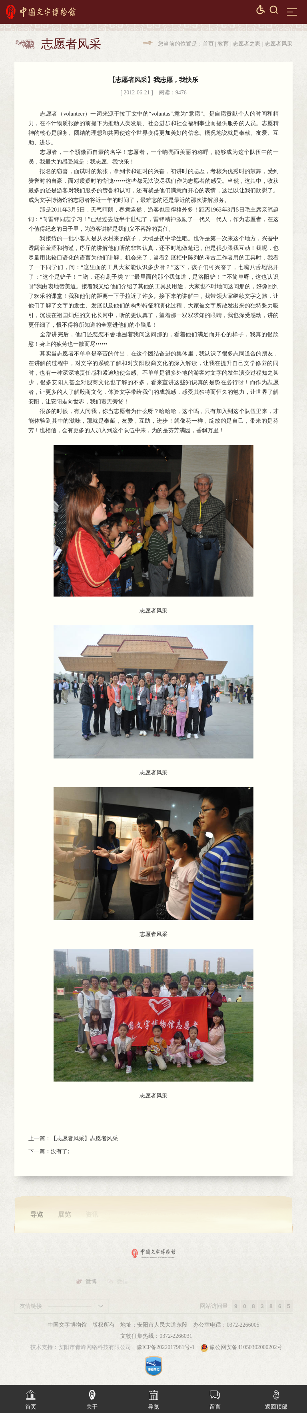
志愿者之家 (247, 44)
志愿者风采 (279, 44)
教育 (223, 44)
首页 (208, 44)
